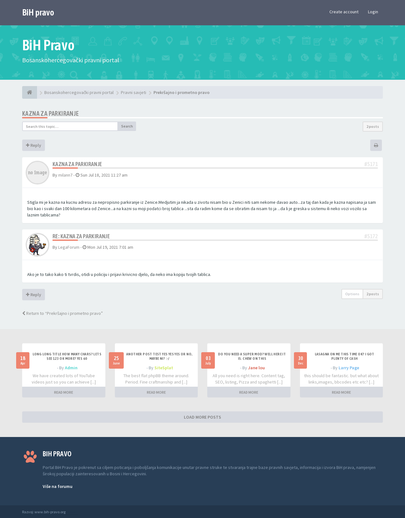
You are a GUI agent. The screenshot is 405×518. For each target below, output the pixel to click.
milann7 (65, 175)
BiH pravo (38, 12)
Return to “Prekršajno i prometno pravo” (62, 313)
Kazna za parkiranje (50, 113)
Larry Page (349, 368)
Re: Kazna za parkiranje (81, 236)
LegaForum (68, 247)
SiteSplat (163, 368)
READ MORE (63, 392)
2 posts (372, 126)
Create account (343, 12)
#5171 (371, 164)
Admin (71, 368)
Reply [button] (33, 145)
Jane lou (256, 368)
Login (373, 12)
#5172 (371, 236)
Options (352, 293)
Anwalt (72, 511)
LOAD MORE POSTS (202, 417)
